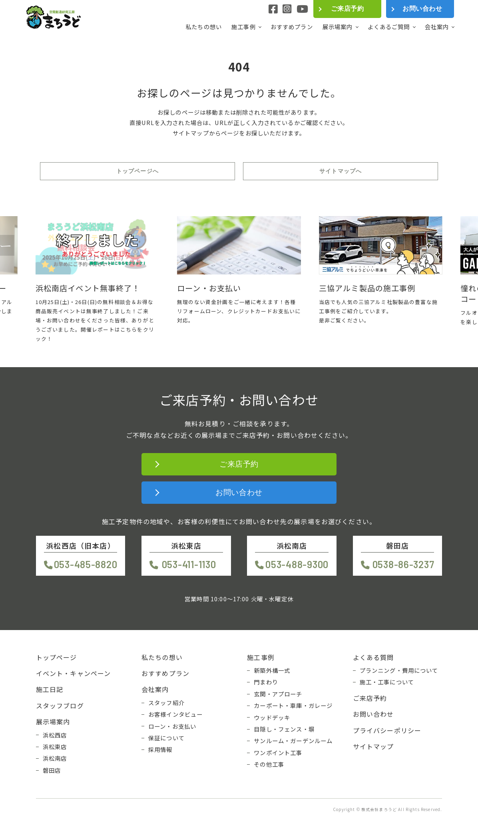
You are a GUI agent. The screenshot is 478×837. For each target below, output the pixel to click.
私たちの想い (203, 26)
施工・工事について (387, 682)
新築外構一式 (272, 670)
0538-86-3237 (403, 564)
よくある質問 (373, 657)
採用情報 (160, 749)
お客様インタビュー (175, 714)
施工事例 (243, 27)
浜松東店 (55, 747)
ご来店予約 (347, 8)
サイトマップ (373, 746)
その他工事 (269, 764)
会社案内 (437, 27)
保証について (166, 738)
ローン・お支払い (172, 726)
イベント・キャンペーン (73, 673)
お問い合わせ (422, 8)
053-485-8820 (86, 564)
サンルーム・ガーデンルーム (293, 741)
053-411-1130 (189, 564)
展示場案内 (338, 27)
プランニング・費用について (399, 670)
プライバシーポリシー (387, 730)
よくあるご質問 (389, 27)
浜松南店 (55, 758)
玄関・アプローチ (278, 694)
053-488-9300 (297, 564)
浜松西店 (55, 735)
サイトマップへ (340, 171)
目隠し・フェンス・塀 (284, 729)
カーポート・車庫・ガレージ (293, 705)
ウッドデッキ (272, 717)
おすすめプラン (292, 26)
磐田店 (52, 770)
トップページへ (137, 171)
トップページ (56, 657)
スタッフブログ (60, 705)
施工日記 (50, 689)
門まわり (266, 682)
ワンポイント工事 (278, 752)
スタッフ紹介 (166, 703)
